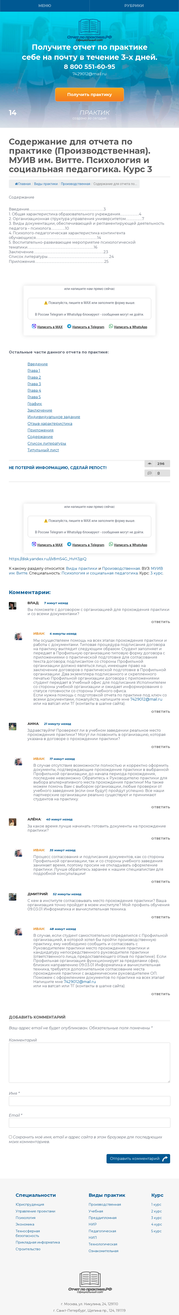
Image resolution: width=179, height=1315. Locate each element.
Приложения (41, 430)
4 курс (156, 1224)
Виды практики (46, 184)
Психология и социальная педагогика (100, 573)
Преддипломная (103, 1218)
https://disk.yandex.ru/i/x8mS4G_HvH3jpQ (47, 559)
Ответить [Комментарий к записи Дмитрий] (160, 917)
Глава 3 (34, 384)
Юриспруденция (30, 1204)
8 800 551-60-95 (89, 66)
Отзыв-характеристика (50, 423)
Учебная (96, 1211)
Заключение (40, 410)
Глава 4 (34, 390)
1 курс (156, 1204)
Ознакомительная (103, 1251)
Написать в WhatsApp (128, 326)
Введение (38, 364)
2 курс (156, 1211)
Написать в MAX (47, 326)
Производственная (75, 184)
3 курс (156, 573)
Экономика (25, 1224)
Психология (25, 1218)
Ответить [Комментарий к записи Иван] (160, 711)
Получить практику (89, 94)
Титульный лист (43, 450)
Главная (23, 184)
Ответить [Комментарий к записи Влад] (160, 622)
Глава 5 (34, 397)
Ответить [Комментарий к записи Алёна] (160, 838)
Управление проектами (35, 1211)
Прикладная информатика (38, 1242)
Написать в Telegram (85, 326)
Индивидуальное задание (54, 417)
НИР (93, 1224)
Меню (44, 6)
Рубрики (134, 6)
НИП (93, 1238)
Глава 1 (34, 370)
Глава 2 (34, 377)
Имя (14, 1093)
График (35, 404)
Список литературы (47, 443)
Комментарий (23, 1040)
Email (15, 1115)
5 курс (156, 1231)
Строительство (28, 1249)
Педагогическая (102, 1231)
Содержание (40, 437)
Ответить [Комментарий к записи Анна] (160, 747)
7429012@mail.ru (89, 73)
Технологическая (103, 1244)
